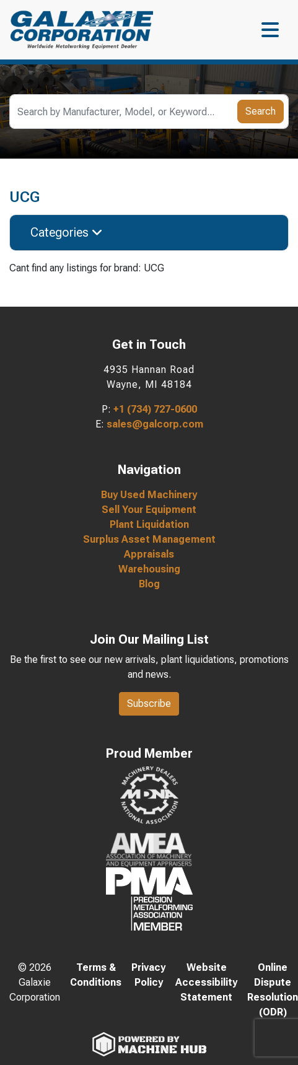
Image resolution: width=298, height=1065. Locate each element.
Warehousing (149, 569)
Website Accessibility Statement (206, 982)
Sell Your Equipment (149, 509)
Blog (149, 584)
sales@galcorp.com (155, 424)
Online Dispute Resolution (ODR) (272, 990)
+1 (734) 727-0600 (155, 409)
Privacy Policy (148, 975)
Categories (66, 232)
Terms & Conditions (95, 975)
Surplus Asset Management (149, 539)
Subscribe (149, 703)
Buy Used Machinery (149, 495)
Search (260, 111)
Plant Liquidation (149, 524)
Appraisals (149, 554)
